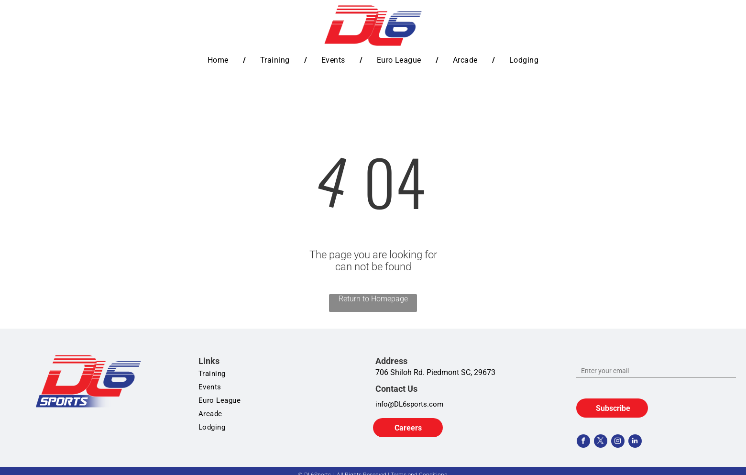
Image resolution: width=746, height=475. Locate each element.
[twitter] (600, 442)
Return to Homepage (373, 298)
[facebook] (583, 442)
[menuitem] (219, 60)
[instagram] (618, 442)
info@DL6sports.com (409, 404)
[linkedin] (635, 442)
